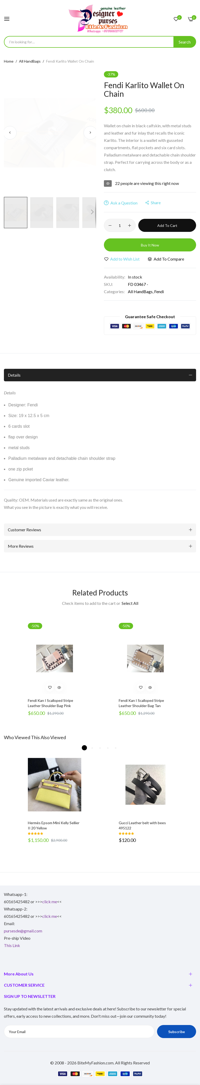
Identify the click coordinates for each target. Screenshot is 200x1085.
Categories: (114, 291)
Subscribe (176, 1031)
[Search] (184, 42)
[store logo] (100, 18)
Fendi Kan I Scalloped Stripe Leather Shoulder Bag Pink (50, 703)
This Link (12, 945)
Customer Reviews (24, 529)
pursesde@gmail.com (23, 930)
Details (14, 374)
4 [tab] (107, 747)
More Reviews (21, 546)
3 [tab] (100, 747)
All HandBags (30, 61)
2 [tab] (92, 747)
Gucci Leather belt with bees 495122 (142, 825)
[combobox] (100, 42)
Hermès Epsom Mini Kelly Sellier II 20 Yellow (53, 825)
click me (49, 901)
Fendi (159, 291)
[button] (10, 132)
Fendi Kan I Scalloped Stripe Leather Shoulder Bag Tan (141, 703)
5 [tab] (115, 747)
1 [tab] (84, 747)
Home (9, 61)
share (153, 202)
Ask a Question (121, 202)
